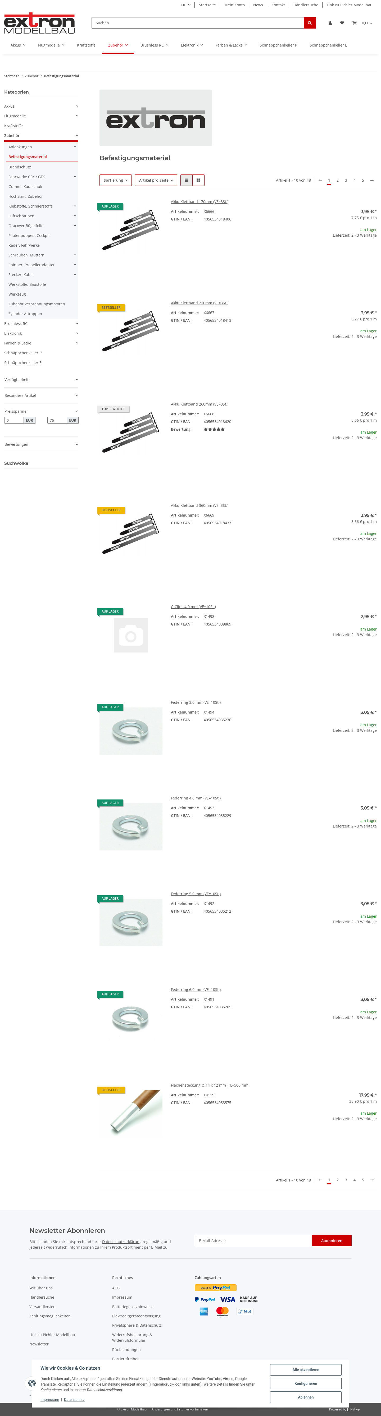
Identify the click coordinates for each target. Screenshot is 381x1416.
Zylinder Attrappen (25, 313)
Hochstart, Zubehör (25, 196)
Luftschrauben (21, 215)
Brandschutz (19, 166)
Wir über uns (41, 1287)
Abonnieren (331, 1240)
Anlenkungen (20, 146)
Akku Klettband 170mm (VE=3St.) (199, 201)
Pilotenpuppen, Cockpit (29, 235)
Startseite (207, 4)
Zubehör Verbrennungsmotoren (36, 303)
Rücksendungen (126, 1349)
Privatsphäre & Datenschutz (137, 1325)
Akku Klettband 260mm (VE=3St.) (199, 404)
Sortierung (113, 180)
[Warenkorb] (362, 23)
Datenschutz (74, 1399)
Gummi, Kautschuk (25, 186)
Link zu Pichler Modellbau (350, 4)
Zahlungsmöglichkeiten (50, 1315)
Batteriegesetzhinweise (132, 1306)
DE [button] (183, 4)
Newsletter (39, 1343)
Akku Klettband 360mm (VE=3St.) (199, 505)
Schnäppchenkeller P (23, 352)
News (258, 4)
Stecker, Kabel (21, 274)
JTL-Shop (353, 1409)
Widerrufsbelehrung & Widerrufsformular (132, 1337)
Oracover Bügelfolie (25, 225)
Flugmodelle (15, 115)
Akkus (9, 106)
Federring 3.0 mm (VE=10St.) (196, 702)
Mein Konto (234, 4)
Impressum (122, 1297)
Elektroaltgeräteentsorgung (136, 1315)
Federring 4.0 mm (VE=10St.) (196, 798)
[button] (330, 23)
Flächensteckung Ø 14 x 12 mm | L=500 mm (209, 1085)
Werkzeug (17, 294)
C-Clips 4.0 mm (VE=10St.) (193, 606)
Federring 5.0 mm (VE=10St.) (196, 893)
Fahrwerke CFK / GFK (26, 176)
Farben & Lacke (17, 343)
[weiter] (372, 180)
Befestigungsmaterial (27, 156)
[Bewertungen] (214, 429)
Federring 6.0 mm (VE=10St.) (196, 989)
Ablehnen (306, 1397)
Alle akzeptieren (305, 1370)
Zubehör (12, 135)
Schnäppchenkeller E (23, 362)
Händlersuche (305, 4)
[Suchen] (198, 23)
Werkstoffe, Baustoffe (27, 284)
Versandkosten (42, 1306)
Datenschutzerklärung (122, 1241)
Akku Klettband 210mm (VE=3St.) (199, 302)
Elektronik (13, 333)
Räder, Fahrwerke (24, 245)
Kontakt (278, 4)
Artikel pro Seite (154, 180)
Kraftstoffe (13, 125)
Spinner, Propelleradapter (31, 264)
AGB (116, 1287)
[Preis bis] (57, 420)
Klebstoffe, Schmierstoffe (30, 206)
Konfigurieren (305, 1383)
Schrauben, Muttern (26, 255)
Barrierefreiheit (126, 1358)
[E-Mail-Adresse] (253, 1240)
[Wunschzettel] (342, 23)
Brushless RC (16, 323)
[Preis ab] (14, 420)
